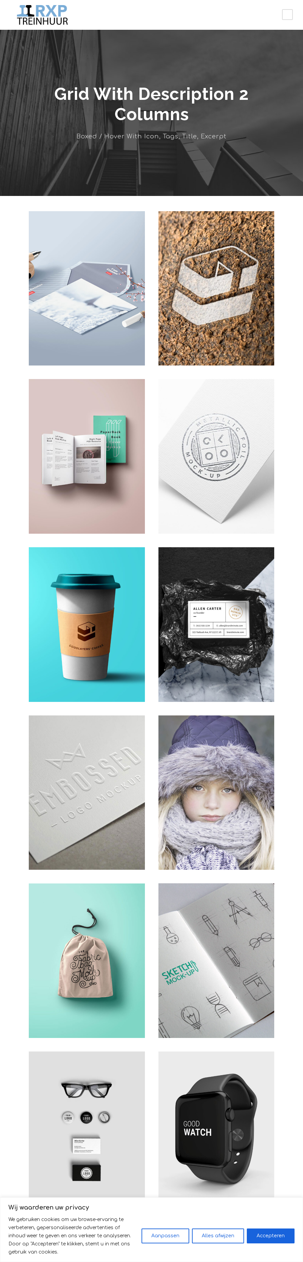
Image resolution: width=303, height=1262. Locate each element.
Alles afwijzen (218, 1239)
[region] (151, 1233)
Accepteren (271, 1239)
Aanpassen (165, 1239)
